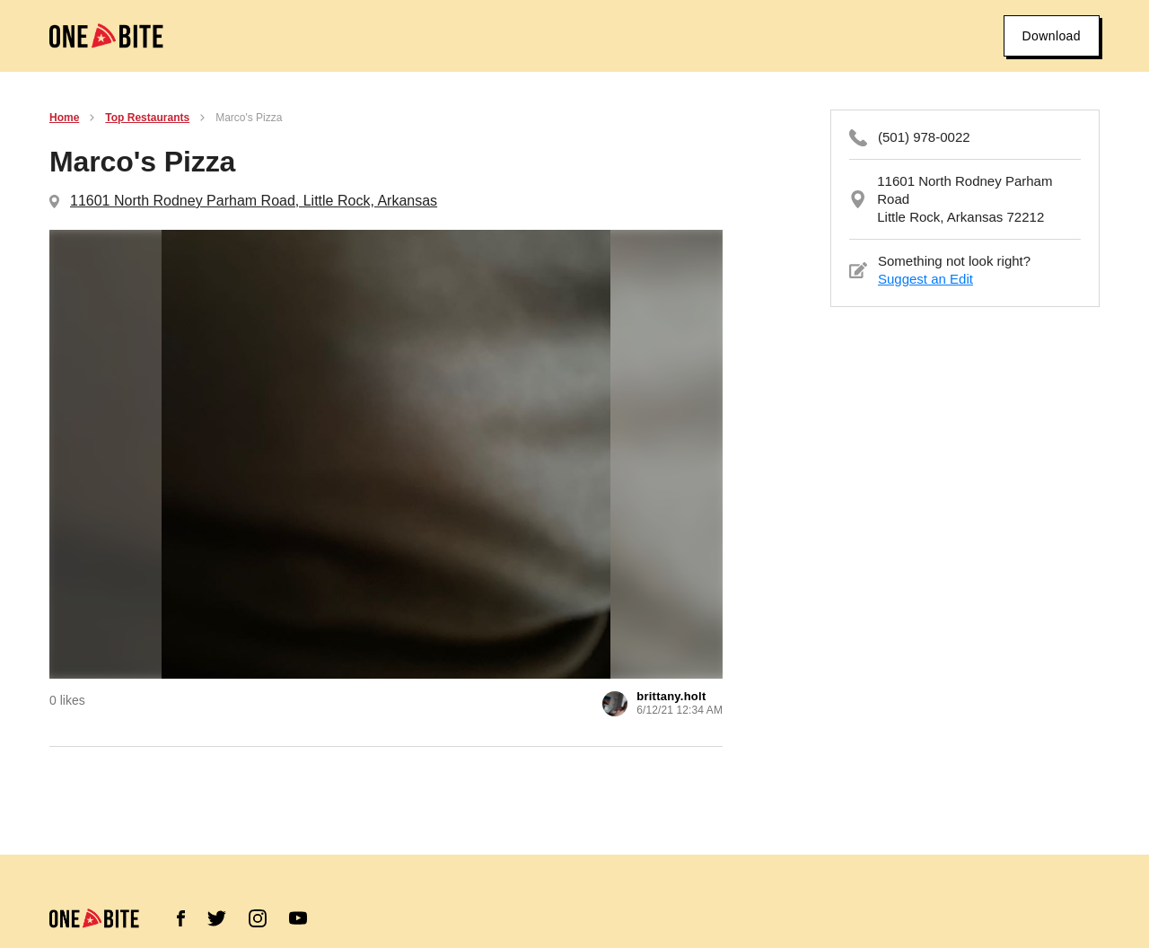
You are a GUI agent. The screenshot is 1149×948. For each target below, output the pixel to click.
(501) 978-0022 (924, 137)
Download (1051, 36)
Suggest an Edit (925, 278)
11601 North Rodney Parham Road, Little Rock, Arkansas (253, 200)
